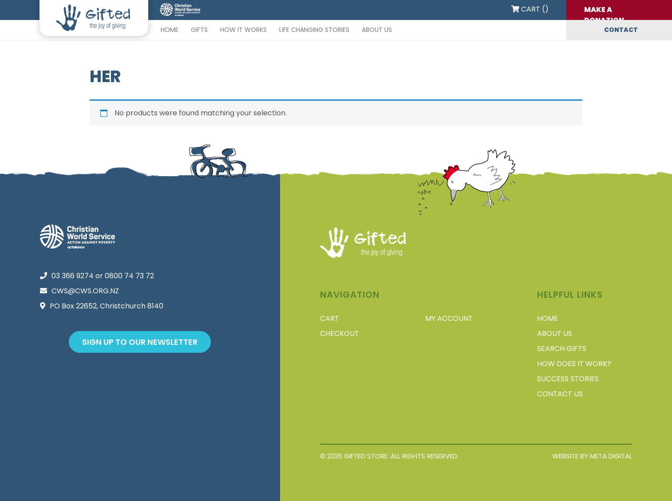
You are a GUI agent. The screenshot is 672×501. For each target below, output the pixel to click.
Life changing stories (314, 29)
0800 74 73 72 (129, 276)
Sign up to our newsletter (140, 341)
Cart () (530, 9)
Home (169, 29)
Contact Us (560, 394)
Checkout (339, 333)
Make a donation (604, 12)
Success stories (568, 379)
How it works (243, 29)
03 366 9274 (72, 276)
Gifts (199, 29)
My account (449, 318)
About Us (377, 29)
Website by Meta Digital (592, 456)
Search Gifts (561, 348)
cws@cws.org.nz (85, 291)
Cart (329, 318)
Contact (621, 29)
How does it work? (574, 364)
